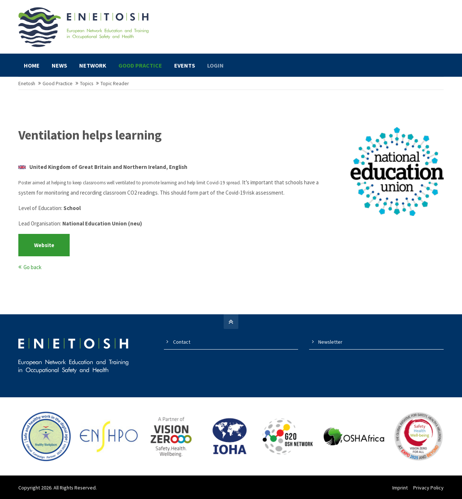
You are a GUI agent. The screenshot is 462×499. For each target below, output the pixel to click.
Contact (181, 342)
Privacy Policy (428, 488)
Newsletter (330, 342)
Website (44, 245)
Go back (32, 267)
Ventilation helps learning (90, 136)
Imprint (400, 488)
